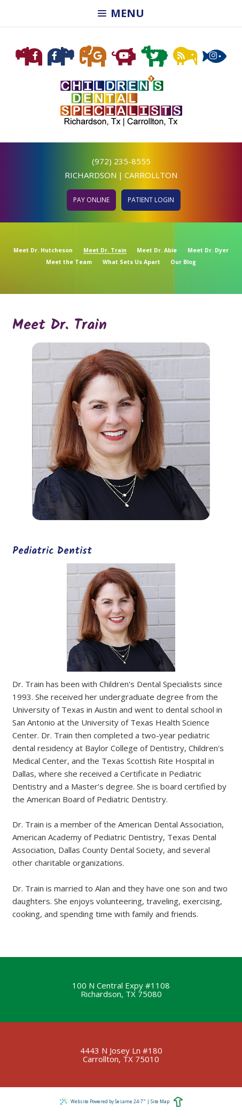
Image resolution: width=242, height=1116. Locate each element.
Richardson (90, 175)
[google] (93, 56)
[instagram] (214, 56)
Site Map (160, 1101)
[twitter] (154, 56)
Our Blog (183, 262)
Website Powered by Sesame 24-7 (103, 1101)
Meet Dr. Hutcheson (43, 250)
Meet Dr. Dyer (208, 250)
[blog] (185, 56)
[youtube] (124, 56)
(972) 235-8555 (121, 161)
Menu (121, 13)
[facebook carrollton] (61, 56)
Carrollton (150, 175)
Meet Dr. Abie (157, 250)
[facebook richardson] (28, 56)
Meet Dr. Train (105, 250)
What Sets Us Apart (131, 262)
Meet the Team (69, 262)
